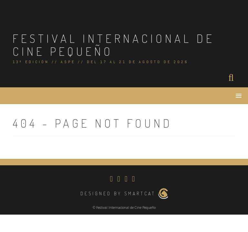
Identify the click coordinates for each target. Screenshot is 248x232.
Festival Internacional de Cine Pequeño (114, 45)
